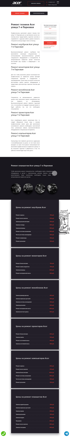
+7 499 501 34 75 (50, 2)
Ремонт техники (19, 13)
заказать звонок (35, 3)
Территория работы (38, 13)
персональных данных (47, 47)
